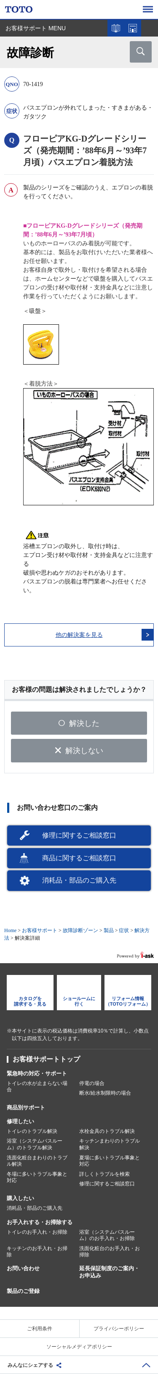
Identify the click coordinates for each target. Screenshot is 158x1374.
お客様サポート (39, 930)
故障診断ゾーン (80, 930)
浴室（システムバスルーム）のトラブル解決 (34, 1144)
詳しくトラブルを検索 (104, 1174)
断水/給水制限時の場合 (105, 1093)
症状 (124, 930)
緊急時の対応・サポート (37, 1073)
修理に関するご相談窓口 (79, 835)
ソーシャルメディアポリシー (79, 1347)
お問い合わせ (23, 1268)
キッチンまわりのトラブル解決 (109, 1144)
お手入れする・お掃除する (39, 1222)
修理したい (20, 1121)
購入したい (20, 1198)
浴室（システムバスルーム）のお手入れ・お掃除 (107, 1235)
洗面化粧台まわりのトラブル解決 (37, 1161)
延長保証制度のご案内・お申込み (109, 1272)
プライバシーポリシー (119, 1329)
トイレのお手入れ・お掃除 (37, 1232)
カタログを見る (115, 28)
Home (10, 930)
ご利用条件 (39, 1329)
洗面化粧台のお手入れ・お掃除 (109, 1251)
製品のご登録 (23, 1291)
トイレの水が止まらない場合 (37, 1086)
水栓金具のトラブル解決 (107, 1131)
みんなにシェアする (30, 1365)
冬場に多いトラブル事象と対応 (37, 1177)
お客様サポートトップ (46, 1059)
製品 (109, 930)
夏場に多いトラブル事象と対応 (109, 1161)
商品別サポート (26, 1107)
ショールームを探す (132, 28)
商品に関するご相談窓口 (79, 858)
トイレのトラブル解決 (32, 1131)
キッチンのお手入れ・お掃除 (37, 1251)
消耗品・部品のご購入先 (79, 880)
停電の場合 (91, 1083)
